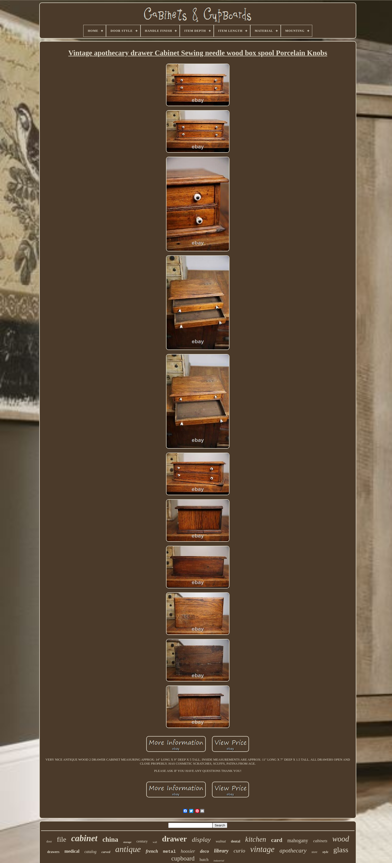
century (142, 841)
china (110, 839)
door (49, 841)
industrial (219, 860)
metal (169, 851)
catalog (90, 851)
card (276, 840)
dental (235, 841)
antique (128, 849)
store (315, 852)
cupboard (182, 858)
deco (204, 851)
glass (340, 849)
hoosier (188, 851)
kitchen (255, 839)
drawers (53, 852)
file (61, 839)
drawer (174, 838)
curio (239, 850)
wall (155, 842)
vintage (262, 849)
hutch (204, 859)
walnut (221, 841)
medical (72, 851)
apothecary (293, 850)
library (221, 851)
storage (127, 841)
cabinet (84, 838)
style (325, 852)
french (152, 851)
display (201, 839)
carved (106, 852)
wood (340, 838)
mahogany (297, 840)
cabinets (320, 840)
